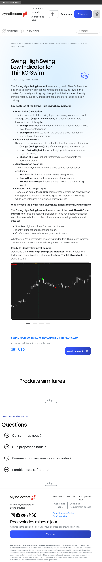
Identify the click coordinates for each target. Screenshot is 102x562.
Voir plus (51, 400)
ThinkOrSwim (40, 43)
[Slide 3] (41, 323)
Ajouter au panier (78, 351)
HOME (13, 43)
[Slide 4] (48, 323)
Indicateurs (25, 43)
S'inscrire (83, 14)
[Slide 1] (28, 323)
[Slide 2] (35, 323)
